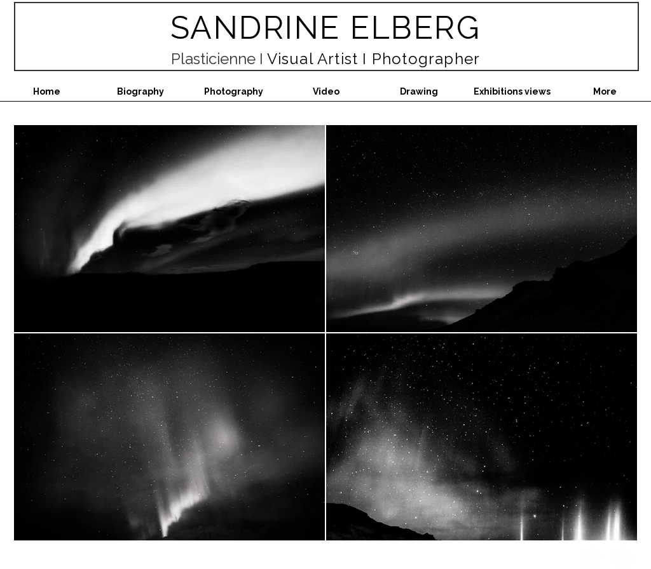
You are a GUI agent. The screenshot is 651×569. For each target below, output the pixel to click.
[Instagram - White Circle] (591, 558)
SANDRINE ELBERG (325, 27)
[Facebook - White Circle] (623, 558)
